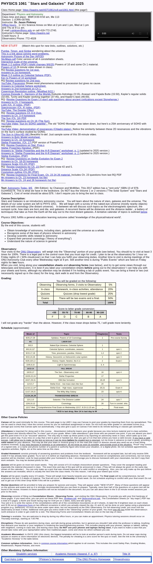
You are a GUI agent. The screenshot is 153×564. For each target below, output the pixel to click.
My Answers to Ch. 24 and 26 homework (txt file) (28, 180)
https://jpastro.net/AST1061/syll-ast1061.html (49, 10)
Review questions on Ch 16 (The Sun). (28, 121)
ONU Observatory (31, 251)
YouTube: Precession (13, 83)
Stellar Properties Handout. (17, 148)
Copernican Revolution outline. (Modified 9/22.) (28, 91)
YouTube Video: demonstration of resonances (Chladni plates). (37, 129)
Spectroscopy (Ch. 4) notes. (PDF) (20, 107)
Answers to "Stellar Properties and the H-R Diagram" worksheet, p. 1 (40, 150)
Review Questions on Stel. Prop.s (25, 145)
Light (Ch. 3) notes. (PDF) (15, 105)
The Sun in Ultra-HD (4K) (15, 134)
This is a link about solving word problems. (25, 53)
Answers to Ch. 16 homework (17, 140)
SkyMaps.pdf (8, 59)
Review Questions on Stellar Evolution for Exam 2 (34, 158)
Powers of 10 (9, 67)
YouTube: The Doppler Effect (17, 110)
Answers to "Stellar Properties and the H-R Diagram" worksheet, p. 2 (40, 153)
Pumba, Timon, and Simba (16, 51)
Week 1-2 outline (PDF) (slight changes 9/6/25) (27, 64)
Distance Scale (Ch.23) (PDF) (18, 164)
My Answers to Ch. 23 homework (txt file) (24, 177)
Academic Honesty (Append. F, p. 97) (76, 554)
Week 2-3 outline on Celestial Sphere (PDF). (26, 75)
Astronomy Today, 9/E (20, 188)
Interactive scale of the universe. (19, 62)
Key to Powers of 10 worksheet (18, 78)
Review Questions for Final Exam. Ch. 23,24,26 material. (38, 175)
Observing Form (25, 505)
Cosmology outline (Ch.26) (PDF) (20, 172)
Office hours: (9, 25)
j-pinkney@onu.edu (21, 30)
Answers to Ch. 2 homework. (17, 102)
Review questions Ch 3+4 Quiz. (24, 113)
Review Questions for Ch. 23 (23, 167)
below (144, 212)
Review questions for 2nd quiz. (23, 80)
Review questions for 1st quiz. (23, 70)
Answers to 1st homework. (16, 72)
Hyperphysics (122, 559)
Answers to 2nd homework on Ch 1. (21, 88)
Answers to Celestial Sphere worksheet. (23, 86)
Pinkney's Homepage (52, 559)
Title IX (126, 554)
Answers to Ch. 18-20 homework (19, 161)
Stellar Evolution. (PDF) (14, 156)
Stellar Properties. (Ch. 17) (16, 142)
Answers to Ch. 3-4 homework (18, 115)
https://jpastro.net (40, 33)
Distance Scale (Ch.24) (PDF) (18, 169)
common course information (54, 543)
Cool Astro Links (13, 559)
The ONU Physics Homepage (94, 559)
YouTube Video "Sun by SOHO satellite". (24, 123)
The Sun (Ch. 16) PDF (13, 118)
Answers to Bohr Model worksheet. (20, 137)
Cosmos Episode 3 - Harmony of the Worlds (26, 94)
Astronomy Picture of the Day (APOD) (22, 56)
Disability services (26, 554)
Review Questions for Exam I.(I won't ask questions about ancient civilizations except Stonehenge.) (62, 99)
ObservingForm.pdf (91, 498)
